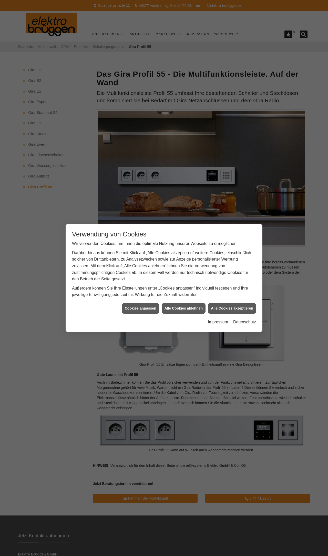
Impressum (218, 308)
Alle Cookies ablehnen (184, 294)
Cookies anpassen (140, 294)
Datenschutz (244, 308)
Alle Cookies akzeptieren (232, 294)
